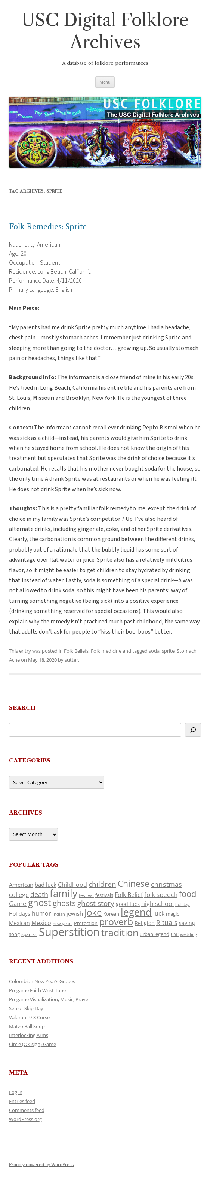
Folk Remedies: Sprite (48, 226)
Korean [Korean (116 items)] (111, 913)
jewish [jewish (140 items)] (75, 913)
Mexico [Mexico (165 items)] (41, 923)
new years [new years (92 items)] (62, 923)
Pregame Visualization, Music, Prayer (49, 999)
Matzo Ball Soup (27, 1026)
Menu (105, 82)
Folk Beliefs (76, 650)
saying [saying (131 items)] (187, 923)
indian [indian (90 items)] (59, 914)
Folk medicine (106, 650)
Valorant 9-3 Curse (29, 1017)
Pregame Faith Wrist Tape (37, 990)
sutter (71, 659)
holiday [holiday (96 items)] (182, 904)
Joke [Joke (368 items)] (93, 912)
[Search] (193, 730)
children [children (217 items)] (102, 884)
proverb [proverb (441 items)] (116, 921)
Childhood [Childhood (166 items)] (72, 885)
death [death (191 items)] (39, 894)
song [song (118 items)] (14, 934)
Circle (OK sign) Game (32, 1044)
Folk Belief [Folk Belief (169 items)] (129, 894)
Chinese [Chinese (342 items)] (133, 883)
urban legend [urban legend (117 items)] (154, 934)
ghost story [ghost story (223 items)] (95, 903)
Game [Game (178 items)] (18, 903)
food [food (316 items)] (187, 893)
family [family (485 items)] (63, 893)
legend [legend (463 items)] (136, 912)
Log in (15, 1092)
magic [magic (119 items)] (172, 913)
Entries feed (22, 1101)
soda (154, 650)
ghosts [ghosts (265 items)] (64, 903)
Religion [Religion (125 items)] (145, 923)
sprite (168, 650)
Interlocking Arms (28, 1035)
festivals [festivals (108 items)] (104, 895)
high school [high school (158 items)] (157, 904)
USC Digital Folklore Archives (105, 31)
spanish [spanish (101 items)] (29, 934)
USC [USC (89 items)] (175, 934)
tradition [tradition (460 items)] (119, 932)
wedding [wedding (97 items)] (188, 934)
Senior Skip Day (26, 1008)
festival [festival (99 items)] (86, 895)
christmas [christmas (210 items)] (166, 884)
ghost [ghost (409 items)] (39, 902)
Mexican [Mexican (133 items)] (19, 923)
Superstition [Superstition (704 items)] (69, 931)
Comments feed (26, 1110)
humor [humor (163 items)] (41, 913)
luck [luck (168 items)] (158, 913)
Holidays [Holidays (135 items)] (19, 913)
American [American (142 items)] (21, 884)
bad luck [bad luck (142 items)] (45, 884)
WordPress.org (25, 1119)
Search (22, 707)
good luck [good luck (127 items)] (128, 903)
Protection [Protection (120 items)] (86, 923)
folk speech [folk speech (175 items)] (160, 894)
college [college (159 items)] (19, 895)
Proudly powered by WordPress (41, 1164)
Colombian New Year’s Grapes (42, 981)
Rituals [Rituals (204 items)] (166, 922)
